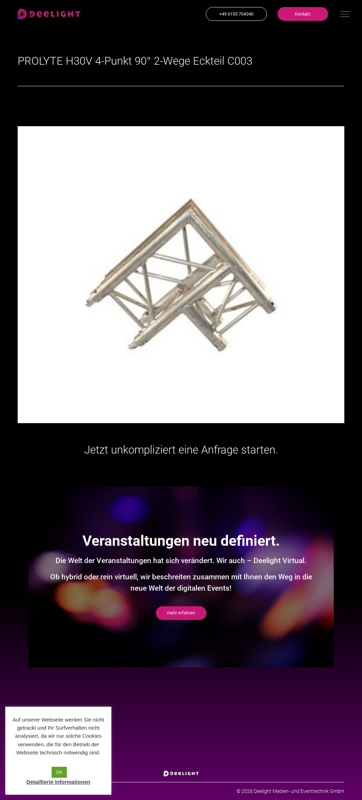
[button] (236, 14)
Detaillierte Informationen (58, 782)
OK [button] (59, 772)
